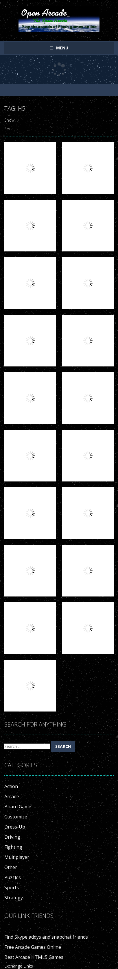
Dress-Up (14, 827)
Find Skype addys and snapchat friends (46, 937)
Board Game (17, 806)
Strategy (13, 897)
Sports (11, 887)
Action (11, 786)
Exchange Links (18, 966)
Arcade (11, 796)
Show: (9, 120)
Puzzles (12, 877)
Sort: (8, 128)
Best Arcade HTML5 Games (33, 957)
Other (10, 867)
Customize (15, 817)
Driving (12, 837)
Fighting (13, 847)
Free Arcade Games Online (32, 947)
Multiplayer (16, 857)
